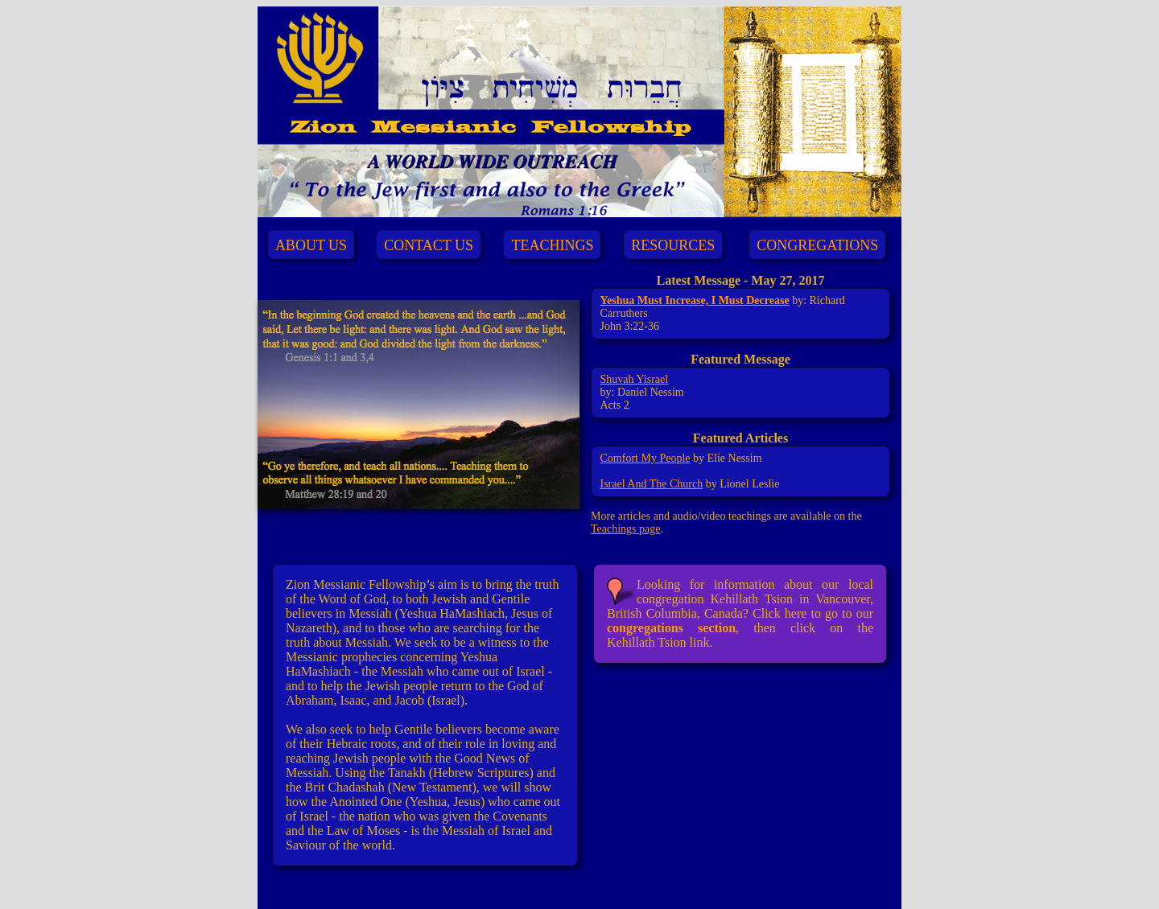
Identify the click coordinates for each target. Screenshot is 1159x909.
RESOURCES (673, 245)
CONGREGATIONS (817, 245)
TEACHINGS (552, 245)
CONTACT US (428, 245)
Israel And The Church (651, 484)
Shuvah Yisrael (634, 379)
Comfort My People (645, 458)
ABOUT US (311, 245)
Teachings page (625, 529)
